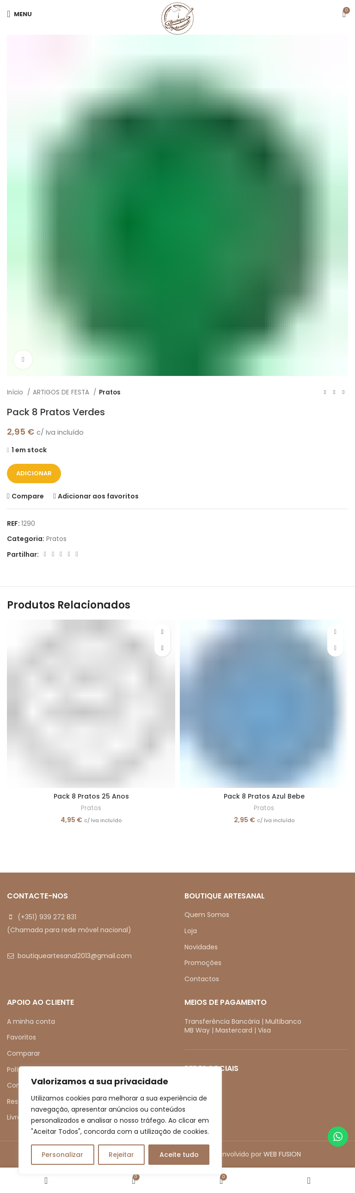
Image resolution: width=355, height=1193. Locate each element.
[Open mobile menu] (19, 14)
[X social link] (53, 554)
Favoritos (21, 1037)
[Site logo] (177, 18)
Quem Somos (206, 914)
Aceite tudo (179, 1154)
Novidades (201, 947)
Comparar (23, 1053)
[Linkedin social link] (69, 554)
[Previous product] (325, 392)
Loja (190, 930)
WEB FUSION (282, 1154)
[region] (120, 1120)
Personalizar (62, 1154)
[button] (162, 648)
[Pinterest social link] (61, 554)
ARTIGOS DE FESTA (62, 392)
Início (16, 392)
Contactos (201, 979)
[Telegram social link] (77, 554)
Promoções (202, 962)
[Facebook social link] (45, 554)
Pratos (110, 392)
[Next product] (343, 392)
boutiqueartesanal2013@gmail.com (75, 955)
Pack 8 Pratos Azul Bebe (264, 796)
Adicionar (34, 473)
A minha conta (31, 1021)
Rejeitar (121, 1154)
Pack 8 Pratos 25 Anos (91, 796)
